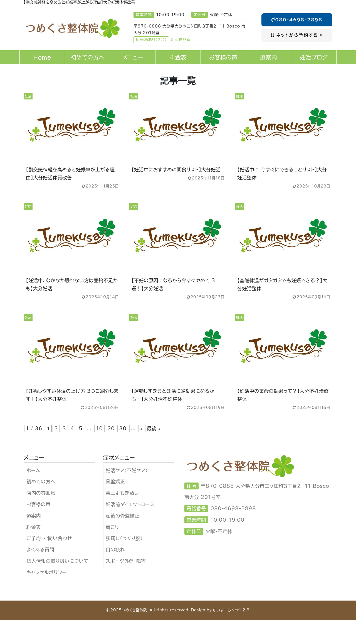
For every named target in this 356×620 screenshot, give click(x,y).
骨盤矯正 (115, 481)
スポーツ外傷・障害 (126, 561)
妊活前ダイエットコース (130, 504)
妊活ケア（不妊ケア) (127, 470)
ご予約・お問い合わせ (49, 538)
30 (123, 428)
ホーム (33, 470)
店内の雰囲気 (40, 493)
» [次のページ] (141, 428)
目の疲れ (115, 549)
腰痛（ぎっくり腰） (124, 538)
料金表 (33, 527)
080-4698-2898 (297, 20)
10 (99, 428)
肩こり (112, 527)
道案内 (33, 515)
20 (111, 428)
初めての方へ (40, 481)
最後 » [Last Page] (153, 428)
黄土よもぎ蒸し (122, 493)
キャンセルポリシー (46, 572)
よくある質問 (40, 549)
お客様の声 (38, 504)
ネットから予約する (297, 35)
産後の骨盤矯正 (123, 515)
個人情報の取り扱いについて (57, 561)
